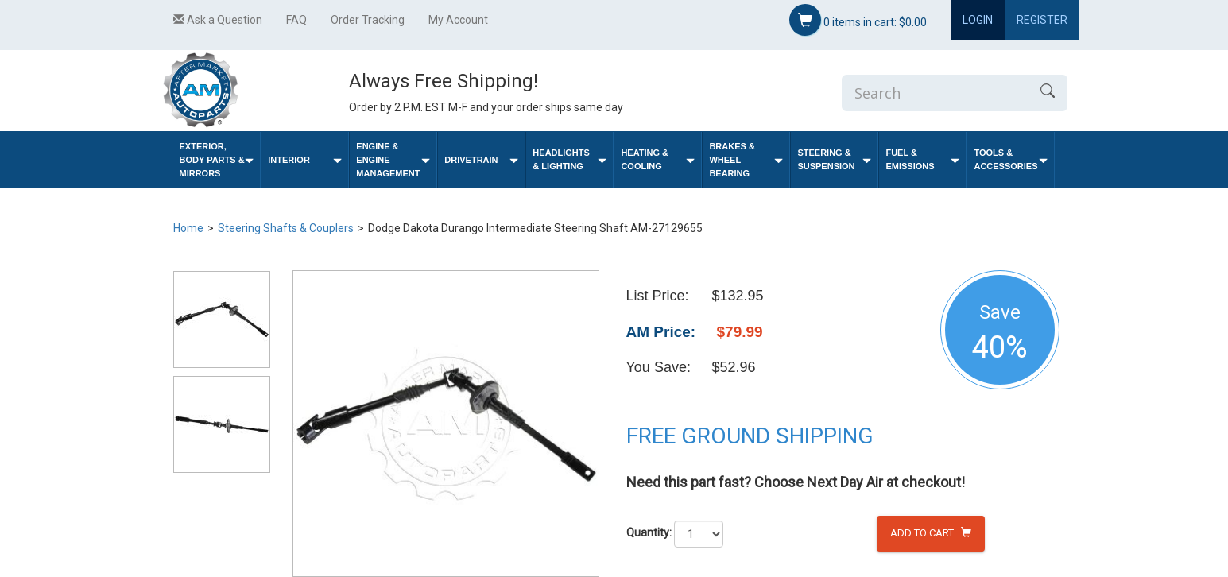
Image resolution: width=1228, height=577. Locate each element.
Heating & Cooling (658, 159)
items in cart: (858, 20)
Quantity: (649, 532)
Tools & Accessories (1011, 159)
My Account (458, 20)
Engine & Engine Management (393, 159)
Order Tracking (368, 20)
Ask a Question (217, 20)
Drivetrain (481, 160)
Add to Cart (930, 533)
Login (978, 20)
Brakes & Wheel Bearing (746, 159)
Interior (305, 160)
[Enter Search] (935, 93)
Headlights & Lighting (569, 159)
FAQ (296, 20)
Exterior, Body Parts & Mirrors (217, 159)
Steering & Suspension (834, 159)
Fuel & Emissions (922, 159)
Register (1042, 20)
